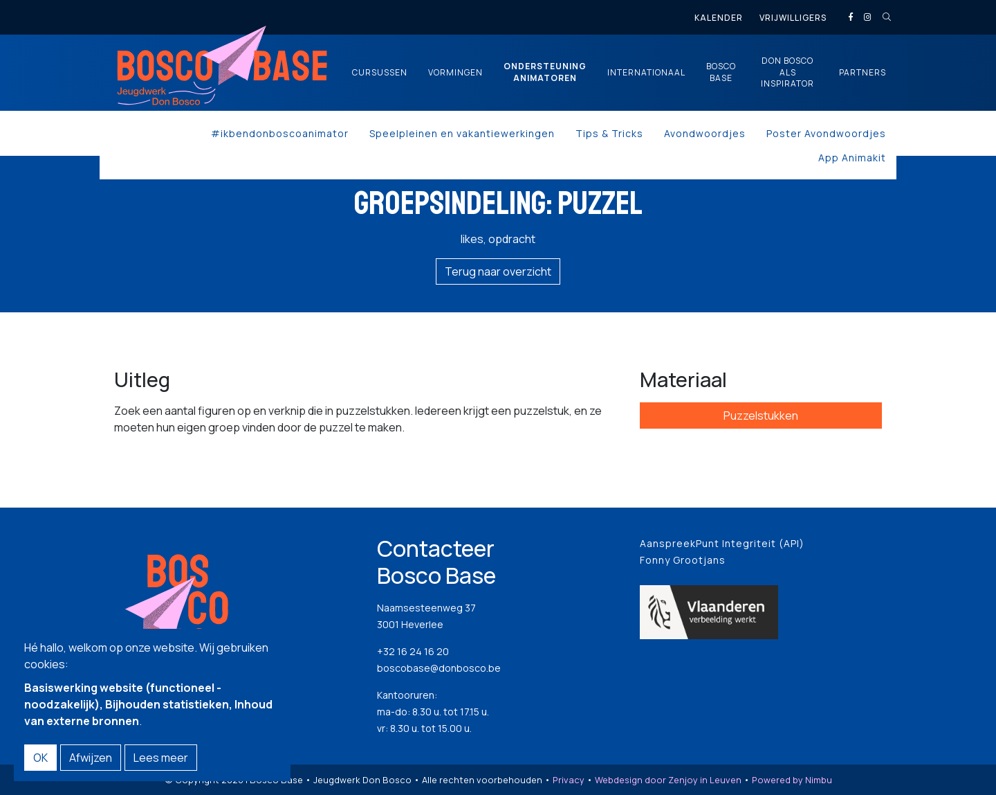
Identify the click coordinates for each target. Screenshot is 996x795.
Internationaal (646, 72)
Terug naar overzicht (498, 271)
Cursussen (379, 72)
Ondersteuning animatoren (545, 72)
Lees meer (160, 757)
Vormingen (455, 72)
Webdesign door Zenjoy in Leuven (668, 780)
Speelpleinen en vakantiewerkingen (462, 133)
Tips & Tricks (609, 133)
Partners (862, 72)
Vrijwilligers (793, 18)
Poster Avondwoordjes (826, 133)
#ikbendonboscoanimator (280, 133)
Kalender (718, 18)
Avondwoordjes (705, 133)
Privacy (568, 780)
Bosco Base (721, 72)
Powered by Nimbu (792, 780)
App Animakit (852, 157)
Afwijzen (90, 757)
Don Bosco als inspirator (787, 72)
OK (40, 757)
